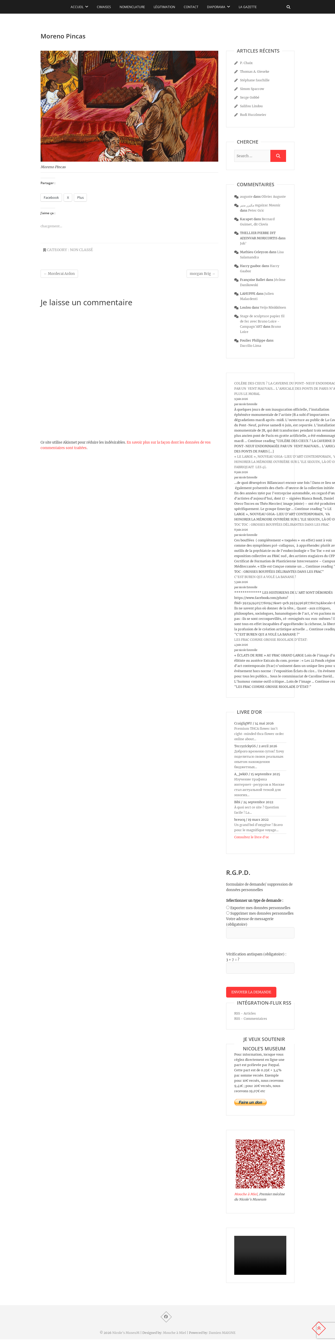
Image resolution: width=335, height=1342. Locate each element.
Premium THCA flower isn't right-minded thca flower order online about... (259, 734)
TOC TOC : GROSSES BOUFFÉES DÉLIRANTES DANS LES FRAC (281, 524)
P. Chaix (246, 63)
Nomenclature (132, 7)
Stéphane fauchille (255, 80)
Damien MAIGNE (222, 1335)
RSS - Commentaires (250, 1021)
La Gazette (248, 7)
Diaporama (216, 7)
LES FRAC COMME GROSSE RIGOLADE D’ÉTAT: (271, 640)
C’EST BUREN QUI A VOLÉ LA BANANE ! (265, 577)
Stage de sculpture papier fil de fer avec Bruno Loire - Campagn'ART (262, 321)
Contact (191, 7)
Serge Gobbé (249, 97)
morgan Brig (202, 273)
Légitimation (164, 7)
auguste (246, 197)
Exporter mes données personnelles (260, 908)
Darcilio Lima (250, 346)
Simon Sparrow (252, 89)
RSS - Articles (245, 1016)
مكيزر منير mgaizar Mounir (260, 205)
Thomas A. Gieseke (254, 71)
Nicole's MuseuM (125, 1335)
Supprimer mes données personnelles (262, 913)
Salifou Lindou (251, 106)
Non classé (81, 249)
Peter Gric (256, 210)
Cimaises (104, 7)
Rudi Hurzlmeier (253, 115)
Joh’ (243, 243)
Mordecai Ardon (59, 273)
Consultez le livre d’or (251, 837)
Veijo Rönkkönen (273, 307)
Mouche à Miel (245, 1197)
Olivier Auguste (273, 197)
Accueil (77, 7)
